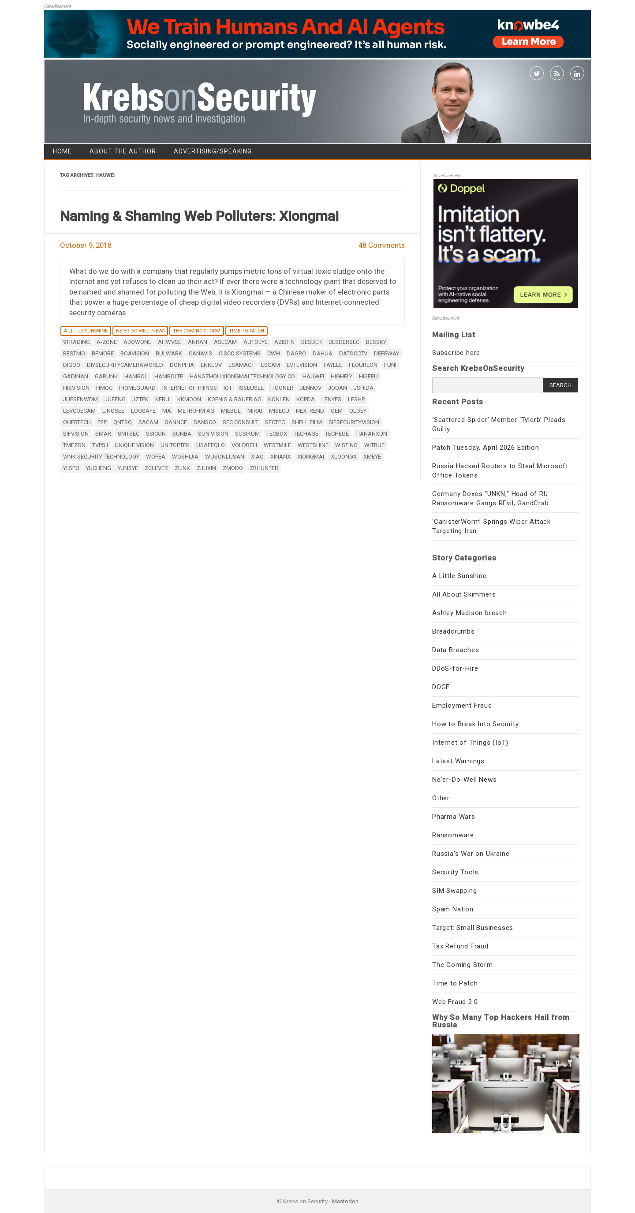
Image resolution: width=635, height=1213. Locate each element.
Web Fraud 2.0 (455, 1002)
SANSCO (205, 422)
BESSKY (376, 342)
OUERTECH (77, 422)
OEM (337, 410)
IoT (228, 387)
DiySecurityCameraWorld (125, 365)
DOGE (441, 687)
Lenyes (331, 399)
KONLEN (279, 399)
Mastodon (345, 1201)
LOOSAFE (143, 410)
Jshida (364, 387)
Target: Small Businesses (472, 928)
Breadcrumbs (453, 631)
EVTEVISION (302, 365)
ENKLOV (211, 365)
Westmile (277, 445)
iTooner (281, 387)
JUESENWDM (80, 399)
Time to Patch (246, 331)
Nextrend (310, 410)
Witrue (374, 445)
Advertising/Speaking (213, 151)
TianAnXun (371, 433)
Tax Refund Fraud (460, 946)
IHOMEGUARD (137, 387)
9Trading (76, 342)
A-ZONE (107, 342)
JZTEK (140, 399)
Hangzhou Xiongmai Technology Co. (243, 376)
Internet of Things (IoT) (470, 742)
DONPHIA (182, 365)
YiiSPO (71, 468)
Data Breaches (455, 650)
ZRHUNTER (264, 468)
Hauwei (313, 376)
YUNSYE (128, 468)
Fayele (333, 365)
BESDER (311, 342)
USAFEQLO (210, 445)
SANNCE (176, 422)
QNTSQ (122, 422)
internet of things (189, 387)
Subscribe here (456, 353)
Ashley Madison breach (469, 613)
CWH (273, 353)
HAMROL (136, 376)
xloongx (344, 456)
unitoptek (175, 445)
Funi (390, 365)
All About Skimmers (464, 594)
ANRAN (197, 342)
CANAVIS (200, 353)
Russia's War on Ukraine (470, 854)
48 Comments (382, 245)
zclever (156, 468)
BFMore (103, 353)
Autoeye (255, 342)
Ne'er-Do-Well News (140, 331)
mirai (254, 410)
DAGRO (296, 353)
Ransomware (453, 835)
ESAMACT (241, 365)
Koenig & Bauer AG (234, 399)
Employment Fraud (462, 705)
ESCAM (270, 365)
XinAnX (280, 456)
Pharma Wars (453, 817)
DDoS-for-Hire (455, 668)
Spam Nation (453, 909)
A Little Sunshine (86, 331)
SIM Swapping (454, 891)
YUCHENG (98, 468)
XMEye (372, 456)
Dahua (322, 353)
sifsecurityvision (354, 422)
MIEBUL (231, 410)
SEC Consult (240, 422)
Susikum (247, 433)
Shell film (306, 422)
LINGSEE (113, 410)
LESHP (356, 399)
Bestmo (74, 353)
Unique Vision (134, 445)
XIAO (257, 456)
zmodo (233, 468)
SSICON (156, 433)
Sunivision (213, 433)
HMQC (104, 387)
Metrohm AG (196, 410)
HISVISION (76, 387)
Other (441, 798)
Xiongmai (310, 456)
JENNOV (310, 387)
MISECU (279, 410)
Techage (306, 433)
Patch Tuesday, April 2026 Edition (485, 448)
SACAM (148, 422)
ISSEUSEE (251, 387)
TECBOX (276, 433)
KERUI (163, 399)
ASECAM (225, 342)
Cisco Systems (240, 353)
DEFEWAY (386, 353)
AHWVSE (169, 342)
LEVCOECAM (79, 410)
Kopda (305, 399)
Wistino (346, 445)
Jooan (337, 387)
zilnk (182, 468)
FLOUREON (363, 365)
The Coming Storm (196, 331)
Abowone (137, 342)
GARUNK (106, 376)
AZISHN (284, 342)
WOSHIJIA (185, 456)
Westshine (313, 445)
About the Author (123, 151)
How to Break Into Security (475, 724)
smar (103, 433)
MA (166, 410)
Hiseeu (368, 376)
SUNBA (181, 433)
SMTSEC (128, 433)
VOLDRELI (244, 445)
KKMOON (189, 399)
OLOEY (357, 410)
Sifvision (76, 433)
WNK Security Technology (101, 456)
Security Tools (455, 872)
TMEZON (74, 445)
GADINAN (75, 376)
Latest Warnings (458, 761)
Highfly (341, 376)
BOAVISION (134, 353)
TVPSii (100, 445)
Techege (337, 433)
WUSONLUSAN (224, 456)
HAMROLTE (168, 376)
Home (62, 151)
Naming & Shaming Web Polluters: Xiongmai (199, 216)
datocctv (353, 353)
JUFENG (115, 399)
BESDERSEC (344, 342)
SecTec (275, 422)
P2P (102, 422)
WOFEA (155, 456)
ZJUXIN (206, 468)
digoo (71, 365)
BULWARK (169, 353)
